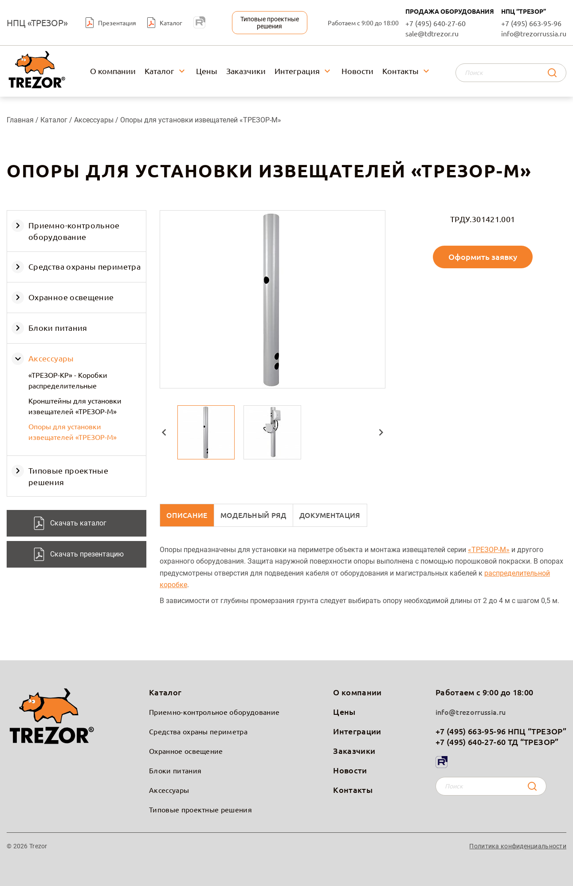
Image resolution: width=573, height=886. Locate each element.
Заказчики (246, 70)
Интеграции (357, 731)
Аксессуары (94, 120)
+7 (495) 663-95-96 (531, 23)
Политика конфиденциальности (517, 846)
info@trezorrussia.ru (533, 33)
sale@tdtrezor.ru (432, 33)
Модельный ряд (253, 515)
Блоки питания (57, 327)
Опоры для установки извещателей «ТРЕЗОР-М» (72, 431)
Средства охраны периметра (84, 266)
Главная (20, 120)
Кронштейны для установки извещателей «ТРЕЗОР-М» (75, 406)
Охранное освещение (71, 297)
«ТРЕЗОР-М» (489, 549)
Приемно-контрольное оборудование (214, 711)
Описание (187, 515)
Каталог (159, 70)
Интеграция (297, 70)
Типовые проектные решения (200, 809)
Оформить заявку (482, 256)
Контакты (400, 70)
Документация (330, 515)
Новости (357, 70)
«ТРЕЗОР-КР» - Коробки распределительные (67, 380)
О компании (113, 70)
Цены (206, 70)
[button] (164, 432)
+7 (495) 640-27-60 (435, 23)
